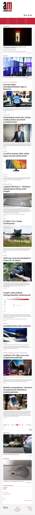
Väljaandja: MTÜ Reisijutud (17, 509)
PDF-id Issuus (30, 508)
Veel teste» (30, 455)
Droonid (4, 218)
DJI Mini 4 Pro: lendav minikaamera (12, 222)
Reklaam (17, 18)
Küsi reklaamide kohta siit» (28, 500)
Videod (26, 18)
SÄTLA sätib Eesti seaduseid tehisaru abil (9, 49)
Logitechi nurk (10, 184)
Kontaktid (8, 18)
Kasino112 (4, 498)
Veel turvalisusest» (29, 78)
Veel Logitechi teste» (29, 482)
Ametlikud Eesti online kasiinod (16, 326)
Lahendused (17, 352)
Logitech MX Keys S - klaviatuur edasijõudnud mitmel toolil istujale (17, 189)
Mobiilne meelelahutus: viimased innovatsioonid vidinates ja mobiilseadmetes (17, 389)
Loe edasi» (4, 148)
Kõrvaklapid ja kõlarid (11, 352)
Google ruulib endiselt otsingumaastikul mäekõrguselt (17, 294)
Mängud (26, 352)
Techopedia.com (12, 315)
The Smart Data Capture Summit (22, 108)
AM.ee (5, 507)
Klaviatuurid (5, 184)
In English (30, 510)
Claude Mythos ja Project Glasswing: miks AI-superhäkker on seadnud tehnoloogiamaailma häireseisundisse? (14, 47)
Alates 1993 (30, 509)
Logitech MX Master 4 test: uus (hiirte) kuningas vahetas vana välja (13, 481)
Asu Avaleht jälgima (3, 427)
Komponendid (5, 352)
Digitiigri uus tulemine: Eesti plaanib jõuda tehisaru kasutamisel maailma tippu (14, 51)
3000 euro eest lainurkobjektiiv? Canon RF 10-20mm (17, 259)
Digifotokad (5, 255)
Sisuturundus (5, 151)
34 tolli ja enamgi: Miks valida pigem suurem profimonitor (16, 154)
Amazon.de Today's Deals (6, 494)
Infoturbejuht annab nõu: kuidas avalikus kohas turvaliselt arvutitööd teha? (17, 119)
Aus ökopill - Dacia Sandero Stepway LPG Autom (11, 454)
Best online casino (5, 492)
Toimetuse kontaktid (17, 508)
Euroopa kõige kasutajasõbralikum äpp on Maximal (15, 86)
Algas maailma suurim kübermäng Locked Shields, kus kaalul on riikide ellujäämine (15, 77)
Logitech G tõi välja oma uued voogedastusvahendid (16, 356)
